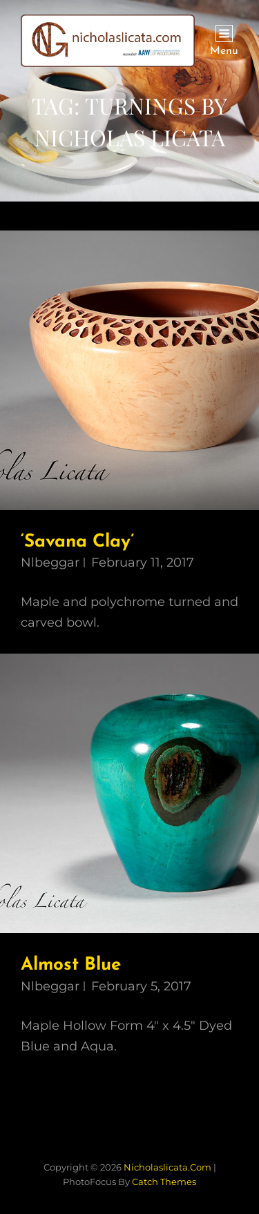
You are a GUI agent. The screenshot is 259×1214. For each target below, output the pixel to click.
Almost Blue (71, 965)
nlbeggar (50, 562)
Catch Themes (164, 1181)
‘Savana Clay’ (77, 542)
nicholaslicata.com (167, 1167)
